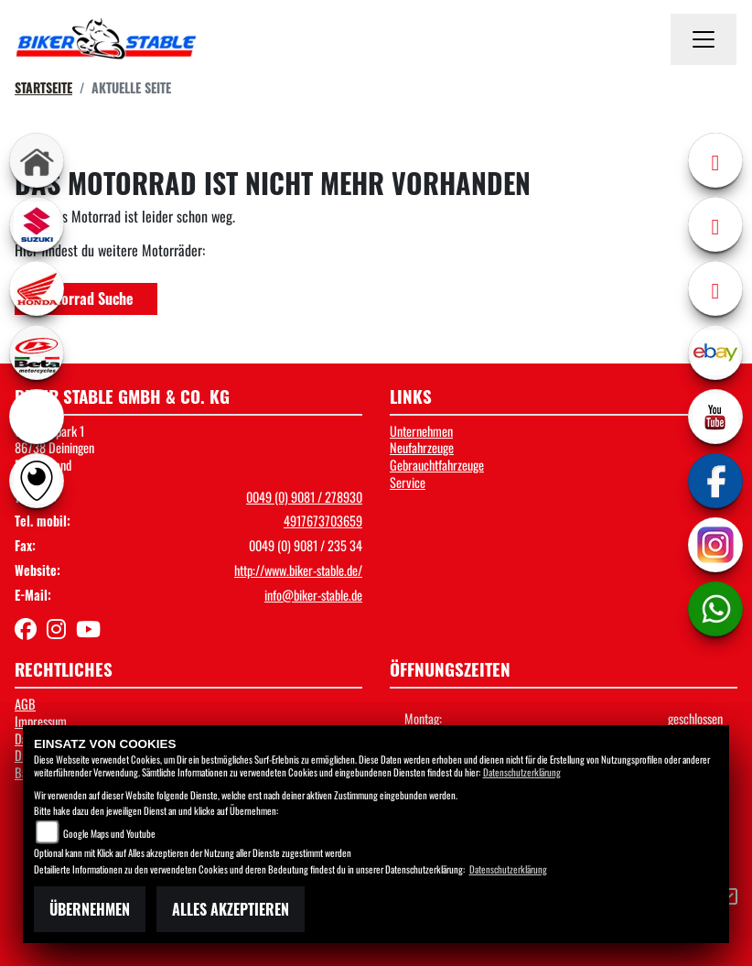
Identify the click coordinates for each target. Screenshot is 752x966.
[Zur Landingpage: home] (36, 160)
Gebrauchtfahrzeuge (437, 464)
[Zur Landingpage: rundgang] (36, 480)
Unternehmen (421, 430)
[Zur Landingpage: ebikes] (36, 416)
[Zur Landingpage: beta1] (36, 352)
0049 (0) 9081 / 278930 (304, 496)
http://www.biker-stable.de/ (298, 570)
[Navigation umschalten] (703, 39)
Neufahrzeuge (422, 447)
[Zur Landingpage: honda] (36, 288)
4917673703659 (323, 520)
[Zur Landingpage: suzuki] (36, 224)
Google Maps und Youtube (109, 833)
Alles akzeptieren (230, 909)
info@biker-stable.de (313, 594)
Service (407, 482)
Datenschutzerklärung (522, 772)
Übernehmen (89, 909)
